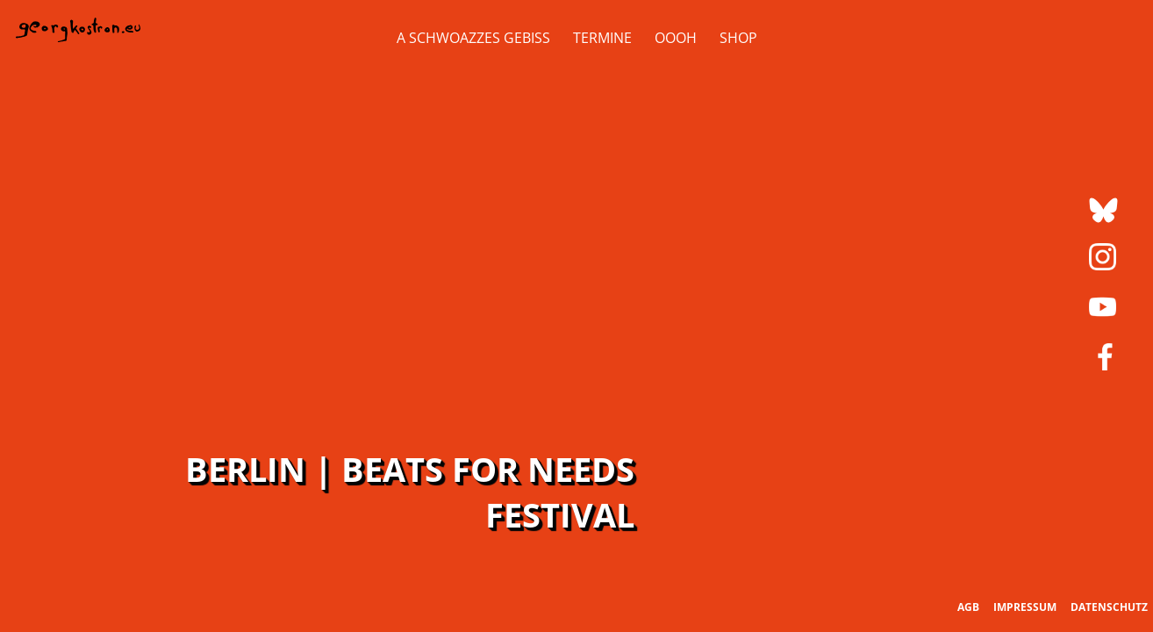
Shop (738, 37)
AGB (968, 607)
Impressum (1024, 607)
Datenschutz (1109, 607)
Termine (602, 37)
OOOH (676, 37)
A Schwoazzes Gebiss (473, 37)
